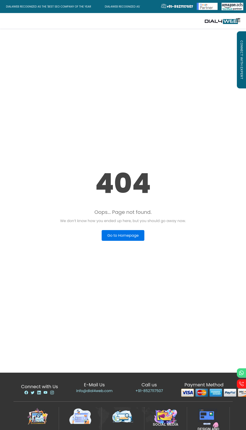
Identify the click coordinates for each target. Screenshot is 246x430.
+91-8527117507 (149, 390)
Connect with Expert (241, 59)
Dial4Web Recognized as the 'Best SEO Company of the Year (49, 6)
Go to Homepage (123, 235)
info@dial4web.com (94, 390)
